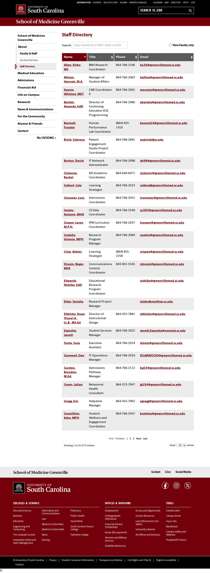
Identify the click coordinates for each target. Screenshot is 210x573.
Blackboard (171, 527)
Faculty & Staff (28, 53)
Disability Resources (115, 546)
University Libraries (145, 529)
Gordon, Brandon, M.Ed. (70, 372)
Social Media (183, 472)
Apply (186, 3)
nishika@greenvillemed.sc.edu (162, 280)
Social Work (76, 521)
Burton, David (74, 160)
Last (145, 439)
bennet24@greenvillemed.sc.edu (163, 123)
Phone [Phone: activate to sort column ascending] (120, 57)
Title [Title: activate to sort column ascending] (92, 57)
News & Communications (35, 109)
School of (50, 21)
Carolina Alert (173, 511)
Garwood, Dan (74, 355)
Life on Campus (28, 95)
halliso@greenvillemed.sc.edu (161, 77)
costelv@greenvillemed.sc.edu (161, 235)
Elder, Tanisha (73, 301)
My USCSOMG (45, 138)
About (22, 47)
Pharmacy (76, 511)
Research (24, 102)
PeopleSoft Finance (176, 540)
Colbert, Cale (73, 185)
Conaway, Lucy (74, 198)
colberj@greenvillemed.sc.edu (161, 185)
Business (17, 516)
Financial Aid (27, 87)
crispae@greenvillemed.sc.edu (161, 251)
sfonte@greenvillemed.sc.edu (161, 343)
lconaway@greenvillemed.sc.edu (163, 198)
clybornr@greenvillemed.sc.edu (162, 173)
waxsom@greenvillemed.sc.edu (162, 90)
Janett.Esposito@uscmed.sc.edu (163, 330)
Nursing (46, 540)
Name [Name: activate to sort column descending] (68, 57)
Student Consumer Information (78, 560)
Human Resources (145, 516)
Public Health (78, 516)
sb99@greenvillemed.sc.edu (160, 160)
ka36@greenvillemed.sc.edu (160, 65)
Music (45, 535)
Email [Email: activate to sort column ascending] (144, 57)
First (111, 439)
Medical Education (31, 73)
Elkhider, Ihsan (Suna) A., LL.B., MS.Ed (74, 318)
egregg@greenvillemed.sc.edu (161, 401)
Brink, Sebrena (74, 139)
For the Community (31, 116)
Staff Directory (27, 67)
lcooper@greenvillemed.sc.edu (162, 222)
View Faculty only (183, 45)
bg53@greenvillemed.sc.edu (160, 368)
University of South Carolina (29, 560)
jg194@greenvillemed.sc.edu (160, 384)
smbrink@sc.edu (152, 139)
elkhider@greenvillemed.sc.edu (162, 314)
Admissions (26, 80)
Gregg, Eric (71, 401)
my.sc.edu (171, 521)
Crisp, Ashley (73, 251)
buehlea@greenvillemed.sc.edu (162, 413)
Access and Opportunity (148, 511)
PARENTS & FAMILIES (138, 3)
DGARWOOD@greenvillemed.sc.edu (166, 355)
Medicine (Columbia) (52, 524)
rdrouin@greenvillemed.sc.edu (162, 264)
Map (167, 3)
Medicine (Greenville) (53, 529)
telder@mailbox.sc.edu (156, 301)
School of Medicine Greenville (31, 38)
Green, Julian (73, 384)
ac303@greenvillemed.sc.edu (161, 210)
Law (44, 519)
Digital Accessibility (166, 560)
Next (138, 439)
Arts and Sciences (22, 511)
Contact (23, 131)
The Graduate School (24, 535)
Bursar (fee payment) (116, 533)
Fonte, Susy (72, 343)
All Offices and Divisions (148, 535)
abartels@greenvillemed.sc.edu (162, 102)
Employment (111, 511)
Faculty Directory (29, 60)
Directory (176, 3)
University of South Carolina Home (40, 10)
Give (193, 3)
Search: (95, 45)
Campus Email (173, 516)
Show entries (182, 445)
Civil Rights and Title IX (139, 560)
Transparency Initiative (110, 560)
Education (18, 521)
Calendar (157, 3)
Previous (120, 439)
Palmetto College (80, 535)
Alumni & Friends (30, 123)
